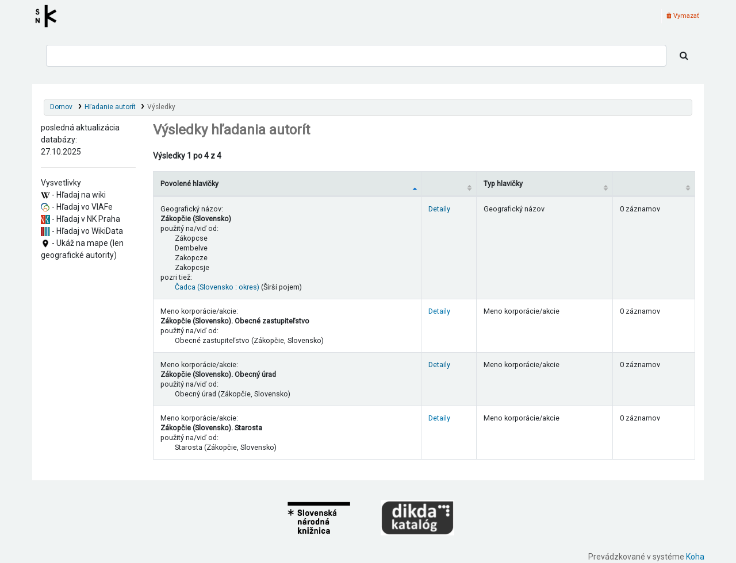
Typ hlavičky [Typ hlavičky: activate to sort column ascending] (503, 183)
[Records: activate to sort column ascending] (653, 183)
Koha (695, 556)
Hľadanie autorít (110, 107)
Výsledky (161, 107)
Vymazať (682, 16)
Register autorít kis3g (49, 16)
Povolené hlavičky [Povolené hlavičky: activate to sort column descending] (189, 183)
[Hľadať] (684, 56)
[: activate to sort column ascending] (448, 183)
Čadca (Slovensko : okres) (217, 287)
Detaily (439, 209)
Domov (61, 107)
